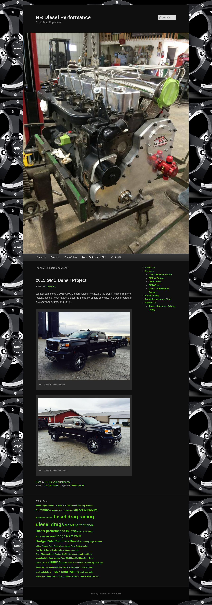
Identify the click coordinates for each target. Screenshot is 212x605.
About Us (41, 257)
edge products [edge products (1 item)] (96, 542)
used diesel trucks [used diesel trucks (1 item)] (43, 576)
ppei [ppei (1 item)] (101, 563)
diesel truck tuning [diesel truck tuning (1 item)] (85, 531)
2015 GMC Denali (76, 485)
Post (38, 481)
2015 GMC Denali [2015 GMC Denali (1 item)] (69, 506)
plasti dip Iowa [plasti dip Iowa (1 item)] (93, 563)
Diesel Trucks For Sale (160, 274)
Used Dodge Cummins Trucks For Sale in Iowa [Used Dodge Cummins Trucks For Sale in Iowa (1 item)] (71, 576)
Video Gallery (70, 257)
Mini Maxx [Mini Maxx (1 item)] (70, 558)
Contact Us (116, 257)
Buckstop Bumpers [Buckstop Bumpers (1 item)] (85, 506)
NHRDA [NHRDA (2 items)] (55, 562)
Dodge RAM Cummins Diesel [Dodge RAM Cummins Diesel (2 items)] (57, 541)
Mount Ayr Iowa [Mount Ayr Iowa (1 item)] (42, 563)
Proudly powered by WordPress (106, 593)
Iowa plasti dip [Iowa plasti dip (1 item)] (42, 558)
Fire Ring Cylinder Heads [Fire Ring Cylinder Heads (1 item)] (46, 550)
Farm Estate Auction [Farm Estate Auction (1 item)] (79, 546)
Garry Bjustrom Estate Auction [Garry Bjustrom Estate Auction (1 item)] (48, 554)
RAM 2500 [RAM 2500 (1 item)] (40, 567)
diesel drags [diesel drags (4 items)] (50, 524)
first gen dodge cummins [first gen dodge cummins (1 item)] (68, 550)
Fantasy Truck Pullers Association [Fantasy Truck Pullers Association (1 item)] (55, 546)
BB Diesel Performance (63, 17)
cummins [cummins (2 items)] (43, 510)
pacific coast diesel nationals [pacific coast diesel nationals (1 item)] (74, 563)
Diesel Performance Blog (94, 257)
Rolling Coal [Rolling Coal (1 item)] (78, 567)
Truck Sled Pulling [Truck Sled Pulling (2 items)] (65, 571)
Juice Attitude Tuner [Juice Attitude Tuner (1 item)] (57, 558)
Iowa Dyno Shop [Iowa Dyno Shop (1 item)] (85, 554)
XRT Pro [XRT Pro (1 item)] (94, 576)
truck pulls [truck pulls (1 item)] (88, 567)
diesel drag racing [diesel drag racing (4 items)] (73, 516)
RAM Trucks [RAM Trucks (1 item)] (67, 567)
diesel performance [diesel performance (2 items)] (79, 525)
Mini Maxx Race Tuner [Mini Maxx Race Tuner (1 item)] (84, 558)
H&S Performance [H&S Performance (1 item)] (69, 554)
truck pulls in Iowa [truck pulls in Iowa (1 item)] (43, 572)
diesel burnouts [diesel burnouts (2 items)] (86, 510)
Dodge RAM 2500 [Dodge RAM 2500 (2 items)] (68, 536)
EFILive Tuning (156, 278)
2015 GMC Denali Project (61, 280)
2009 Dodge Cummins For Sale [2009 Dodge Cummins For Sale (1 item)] (49, 506)
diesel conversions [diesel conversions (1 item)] (44, 518)
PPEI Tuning (155, 281)
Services (55, 257)
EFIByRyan (154, 285)
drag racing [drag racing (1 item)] (84, 542)
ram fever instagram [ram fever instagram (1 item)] (53, 567)
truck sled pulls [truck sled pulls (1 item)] (86, 572)
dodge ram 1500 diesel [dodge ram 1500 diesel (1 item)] (45, 536)
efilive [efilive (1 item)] (38, 546)
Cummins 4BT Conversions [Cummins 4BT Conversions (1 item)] (61, 510)
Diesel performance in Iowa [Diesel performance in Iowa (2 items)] (56, 531)
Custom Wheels (52, 485)
